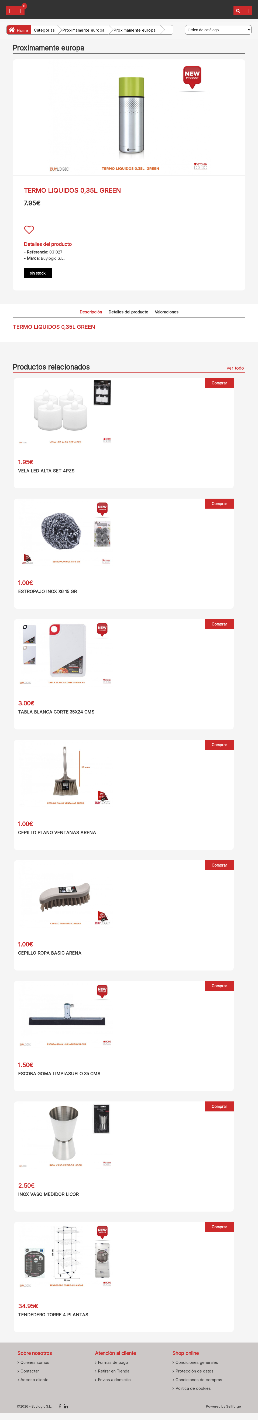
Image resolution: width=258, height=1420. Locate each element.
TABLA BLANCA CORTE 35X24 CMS (55, 713)
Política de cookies (193, 1395)
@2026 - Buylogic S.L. (34, 1414)
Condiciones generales (197, 1369)
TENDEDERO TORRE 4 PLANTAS (52, 1321)
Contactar (29, 1378)
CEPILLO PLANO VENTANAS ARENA (56, 835)
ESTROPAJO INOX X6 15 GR (46, 592)
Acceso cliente (34, 1386)
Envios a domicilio (114, 1386)
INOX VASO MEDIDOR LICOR (47, 1199)
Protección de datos (195, 1378)
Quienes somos (34, 1369)
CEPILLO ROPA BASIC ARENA (48, 956)
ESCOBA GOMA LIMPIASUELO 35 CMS (58, 1078)
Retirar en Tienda (113, 1378)
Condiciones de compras (199, 1386)
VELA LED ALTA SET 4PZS (45, 471)
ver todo (235, 368)
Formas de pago (113, 1369)
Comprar (219, 383)
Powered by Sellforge (223, 1414)
